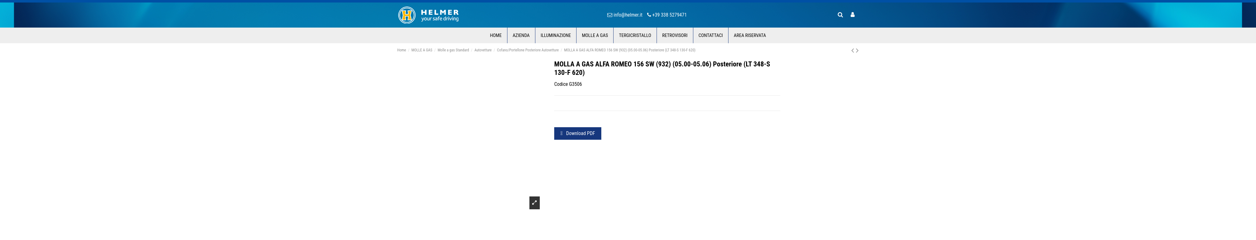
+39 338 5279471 (669, 15)
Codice (561, 84)
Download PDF (577, 133)
